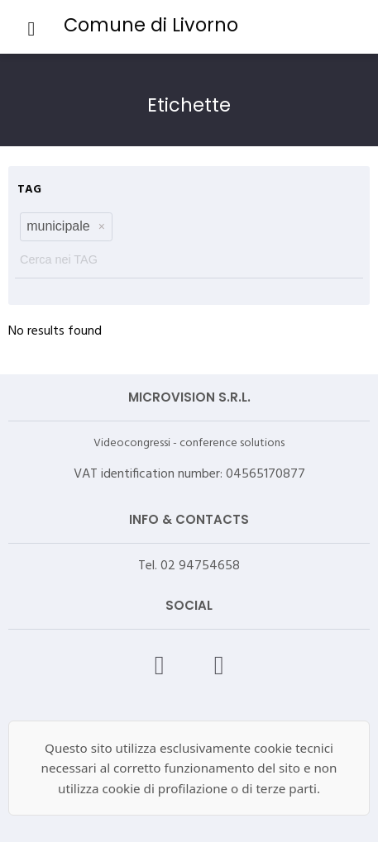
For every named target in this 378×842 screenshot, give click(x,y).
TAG (29, 189)
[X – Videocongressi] (219, 665)
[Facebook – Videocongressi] (159, 665)
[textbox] (189, 255)
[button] (102, 226)
